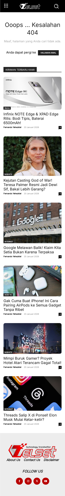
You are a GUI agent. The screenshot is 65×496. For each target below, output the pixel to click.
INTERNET (9, 242)
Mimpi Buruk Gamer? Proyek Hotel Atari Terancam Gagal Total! (32, 360)
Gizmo (7, 108)
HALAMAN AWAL (48, 53)
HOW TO (8, 295)
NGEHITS (8, 174)
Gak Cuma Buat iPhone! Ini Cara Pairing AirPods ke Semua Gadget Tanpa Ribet (32, 305)
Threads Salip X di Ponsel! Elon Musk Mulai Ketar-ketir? (30, 417)
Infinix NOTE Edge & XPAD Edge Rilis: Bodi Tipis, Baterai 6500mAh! (30, 118)
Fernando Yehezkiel (12, 127)
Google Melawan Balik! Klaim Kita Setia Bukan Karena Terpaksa (32, 249)
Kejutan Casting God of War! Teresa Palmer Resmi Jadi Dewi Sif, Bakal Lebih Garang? (30, 184)
